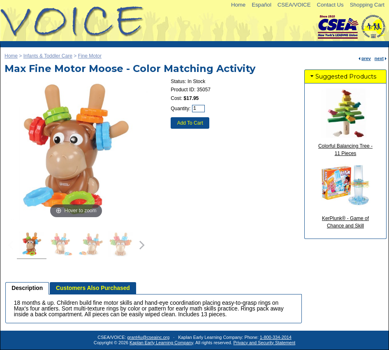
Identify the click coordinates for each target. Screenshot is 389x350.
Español (261, 5)
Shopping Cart (367, 5)
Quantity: (180, 108)
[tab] (27, 288)
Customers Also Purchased (93, 288)
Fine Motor (90, 56)
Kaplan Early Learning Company (161, 342)
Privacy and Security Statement (265, 342)
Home (238, 5)
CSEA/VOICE (294, 5)
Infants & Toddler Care (47, 56)
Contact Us (330, 5)
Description (27, 288)
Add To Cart (190, 123)
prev (366, 58)
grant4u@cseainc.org (148, 337)
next (379, 58)
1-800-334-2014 (276, 337)
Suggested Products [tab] (342, 76)
